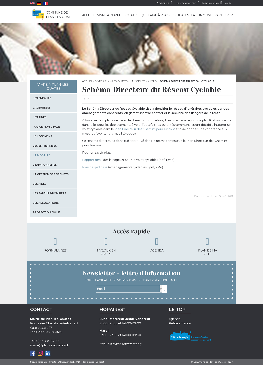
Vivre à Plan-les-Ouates (117, 15)
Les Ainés (39, 117)
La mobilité (137, 81)
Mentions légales (38, 361)
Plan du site (88, 361)
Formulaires (55, 244)
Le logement (42, 136)
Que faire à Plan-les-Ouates (165, 15)
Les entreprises (45, 145)
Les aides (39, 183)
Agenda (156, 244)
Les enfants (42, 98)
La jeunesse (42, 107)
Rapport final (92, 160)
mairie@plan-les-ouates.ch (49, 345)
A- (226, 3)
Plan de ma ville (207, 246)
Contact (100, 361)
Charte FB (54, 361)
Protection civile (46, 212)
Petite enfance (180, 323)
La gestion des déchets (50, 174)
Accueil (88, 15)
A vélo (152, 81)
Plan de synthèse (94, 167)
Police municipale (46, 126)
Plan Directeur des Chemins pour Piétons (145, 129)
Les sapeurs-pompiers (49, 193)
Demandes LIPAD (70, 361)
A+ (230, 3)
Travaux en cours (106, 246)
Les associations (46, 202)
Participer (223, 15)
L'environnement (46, 164)
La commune (201, 15)
